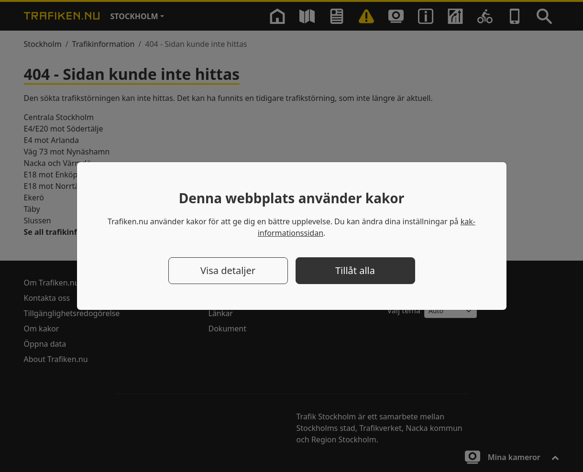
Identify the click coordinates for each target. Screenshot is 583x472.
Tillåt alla (355, 270)
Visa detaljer (227, 270)
